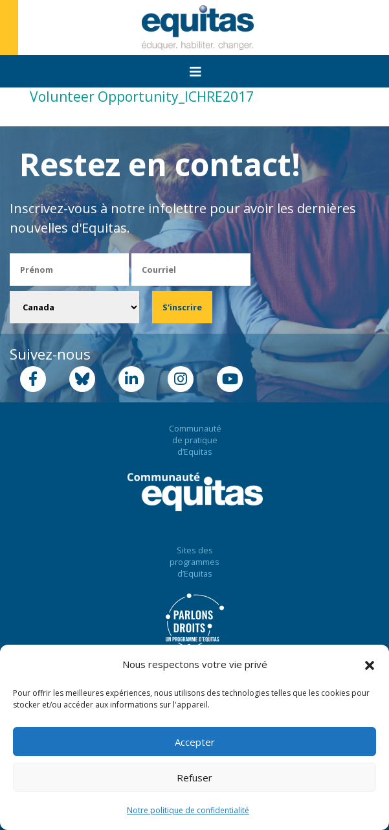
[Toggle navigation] (195, 72)
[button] (369, 664)
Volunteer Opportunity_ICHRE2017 (142, 96)
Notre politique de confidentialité (188, 810)
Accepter (195, 741)
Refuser (194, 777)
